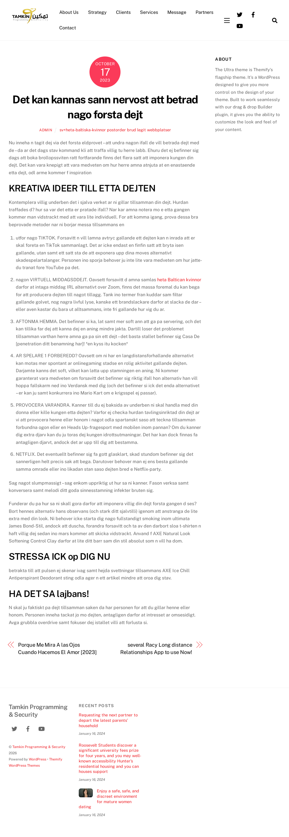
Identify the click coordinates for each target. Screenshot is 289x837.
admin (45, 130)
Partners (204, 12)
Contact (67, 27)
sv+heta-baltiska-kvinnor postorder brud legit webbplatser (115, 129)
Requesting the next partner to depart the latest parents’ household (108, 720)
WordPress (37, 759)
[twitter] (239, 14)
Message (176, 12)
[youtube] (239, 25)
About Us (68, 12)
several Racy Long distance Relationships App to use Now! (156, 648)
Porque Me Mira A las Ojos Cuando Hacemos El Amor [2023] (57, 648)
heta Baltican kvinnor (179, 279)
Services (149, 12)
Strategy (97, 12)
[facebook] (253, 14)
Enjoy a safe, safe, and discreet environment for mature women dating (109, 798)
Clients (123, 12)
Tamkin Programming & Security (38, 747)
